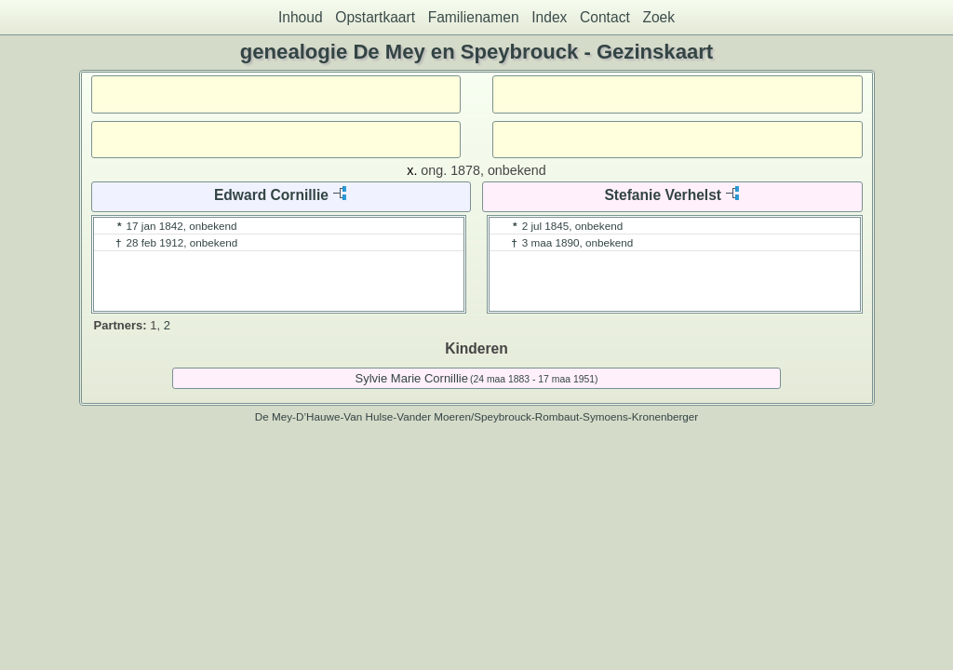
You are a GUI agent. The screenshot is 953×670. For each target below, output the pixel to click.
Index (549, 17)
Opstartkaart (375, 17)
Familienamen (473, 17)
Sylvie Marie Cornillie (412, 378)
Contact (605, 17)
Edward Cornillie (271, 195)
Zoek (658, 17)
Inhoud (300, 17)
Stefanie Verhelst (662, 195)
